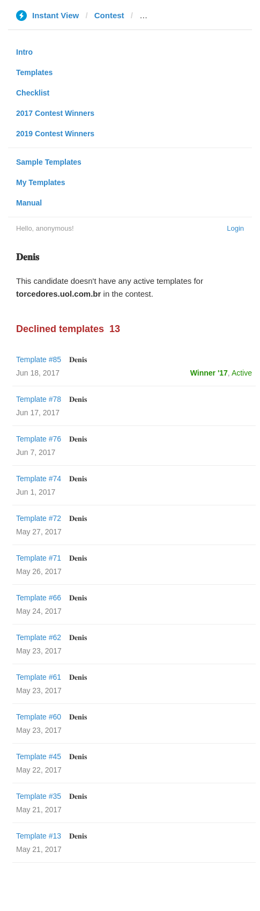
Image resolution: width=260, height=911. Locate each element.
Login (235, 228)
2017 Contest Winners (55, 113)
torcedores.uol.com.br (181, 15)
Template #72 (38, 518)
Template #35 (38, 796)
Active (242, 373)
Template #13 (38, 836)
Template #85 (38, 359)
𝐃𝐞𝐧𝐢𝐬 (78, 359)
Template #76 (38, 439)
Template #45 (38, 756)
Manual (29, 203)
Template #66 (38, 597)
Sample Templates (48, 162)
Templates (34, 72)
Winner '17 (209, 373)
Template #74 (38, 478)
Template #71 (38, 558)
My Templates (40, 182)
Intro (24, 52)
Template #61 (38, 677)
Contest (109, 15)
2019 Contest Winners (55, 133)
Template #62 (38, 637)
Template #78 (38, 399)
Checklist (32, 93)
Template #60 (38, 716)
